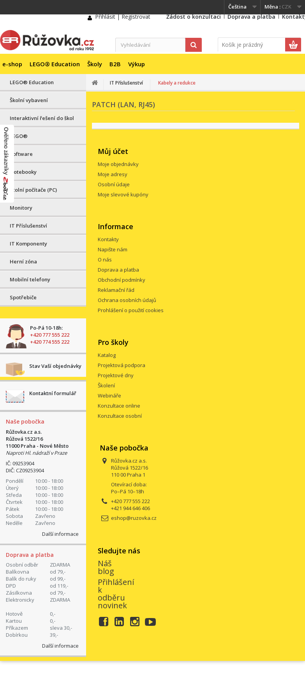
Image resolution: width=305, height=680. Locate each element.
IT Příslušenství (28, 225)
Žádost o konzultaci (193, 16)
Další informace (60, 533)
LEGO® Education (55, 64)
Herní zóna (23, 261)
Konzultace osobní (120, 415)
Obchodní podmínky (121, 279)
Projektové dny (116, 375)
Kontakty (108, 239)
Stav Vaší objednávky (55, 365)
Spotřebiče (23, 297)
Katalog (107, 355)
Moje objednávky (118, 164)
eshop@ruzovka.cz (134, 517)
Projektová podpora (121, 365)
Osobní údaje (114, 184)
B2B (115, 64)
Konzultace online (119, 405)
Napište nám (112, 249)
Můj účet (113, 151)
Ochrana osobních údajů (127, 300)
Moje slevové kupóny (123, 194)
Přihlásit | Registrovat (122, 16)
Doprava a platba (251, 16)
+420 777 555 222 (49, 334)
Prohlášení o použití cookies (131, 310)
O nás (105, 259)
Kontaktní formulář (52, 393)
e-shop (12, 64)
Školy (94, 64)
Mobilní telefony (30, 279)
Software (21, 153)
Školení (106, 385)
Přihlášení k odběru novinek (116, 594)
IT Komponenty (28, 243)
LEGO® (19, 136)
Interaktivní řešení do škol (42, 118)
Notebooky (23, 171)
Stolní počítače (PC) (33, 189)
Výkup (136, 64)
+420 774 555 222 (49, 341)
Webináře (109, 395)
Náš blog (106, 567)
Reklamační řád (116, 289)
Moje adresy (112, 174)
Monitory (21, 207)
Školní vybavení (29, 100)
